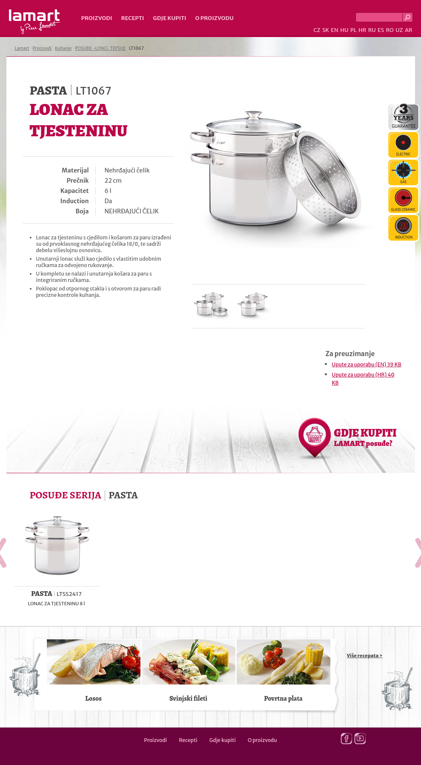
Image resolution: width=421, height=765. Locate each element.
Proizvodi (96, 18)
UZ (399, 30)
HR (362, 30)
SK (325, 30)
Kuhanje (63, 48)
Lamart (35, 22)
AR (408, 30)
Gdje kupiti (169, 18)
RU (372, 30)
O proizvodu (214, 18)
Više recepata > (365, 656)
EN (334, 30)
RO (389, 30)
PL (353, 30)
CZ (316, 30)
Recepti (132, 18)
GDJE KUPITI (365, 437)
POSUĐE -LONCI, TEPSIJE (100, 48)
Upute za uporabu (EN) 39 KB (366, 364)
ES (381, 30)
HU (344, 30)
